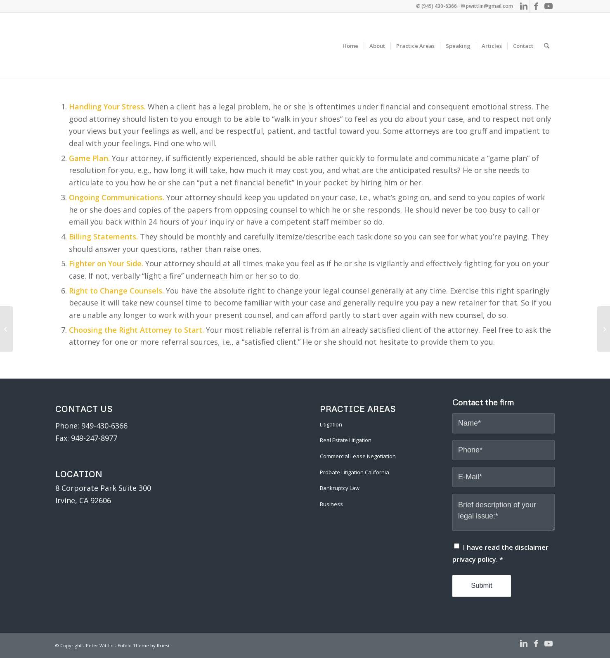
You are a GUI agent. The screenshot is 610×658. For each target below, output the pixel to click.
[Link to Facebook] (536, 6)
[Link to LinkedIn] (524, 6)
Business (331, 504)
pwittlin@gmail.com (489, 5)
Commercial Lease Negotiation (358, 456)
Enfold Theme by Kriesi (143, 645)
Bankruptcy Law (339, 488)
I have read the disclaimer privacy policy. (500, 553)
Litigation (331, 424)
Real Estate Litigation (345, 440)
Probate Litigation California (354, 472)
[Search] (547, 46)
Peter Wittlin (99, 645)
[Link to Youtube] (548, 6)
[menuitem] (350, 46)
